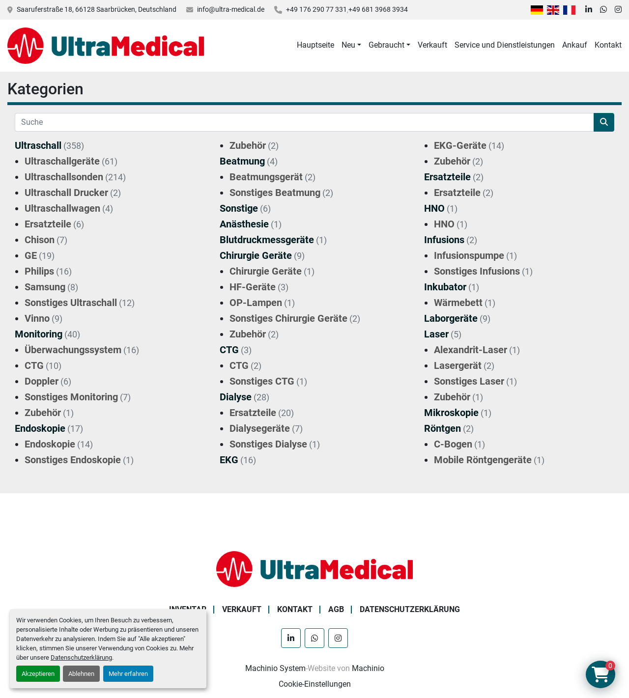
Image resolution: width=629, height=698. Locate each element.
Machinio (368, 668)
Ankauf (574, 45)
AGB (336, 609)
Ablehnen (81, 673)
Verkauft (432, 45)
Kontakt (608, 45)
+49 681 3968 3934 (378, 9)
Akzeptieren (38, 673)
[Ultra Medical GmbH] (314, 568)
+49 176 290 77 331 (316, 9)
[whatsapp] (603, 10)
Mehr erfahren (128, 673)
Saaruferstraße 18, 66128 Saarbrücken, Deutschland (96, 9)
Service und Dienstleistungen (505, 45)
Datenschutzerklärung (81, 657)
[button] (351, 45)
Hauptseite (315, 45)
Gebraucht (386, 45)
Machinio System (275, 668)
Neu (348, 45)
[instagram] (618, 10)
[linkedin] (588, 10)
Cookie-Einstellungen (315, 684)
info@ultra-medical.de (230, 9)
